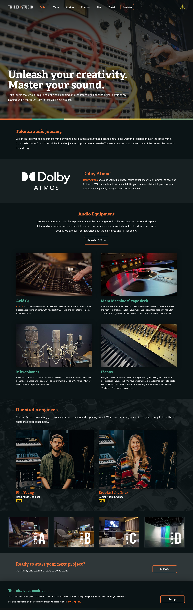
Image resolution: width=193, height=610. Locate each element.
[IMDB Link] (19, 501)
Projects (85, 7)
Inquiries (127, 7)
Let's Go (164, 569)
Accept (172, 599)
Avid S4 (19, 306)
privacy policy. (74, 602)
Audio (43, 7)
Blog (99, 7)
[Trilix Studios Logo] (20, 7)
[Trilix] (182, 7)
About (112, 7)
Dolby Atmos (90, 180)
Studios (70, 7)
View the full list (96, 240)
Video (56, 7)
